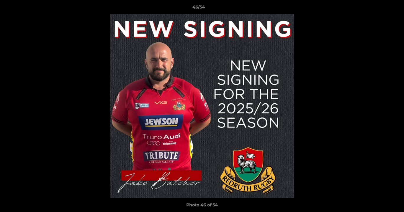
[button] (379, 8)
